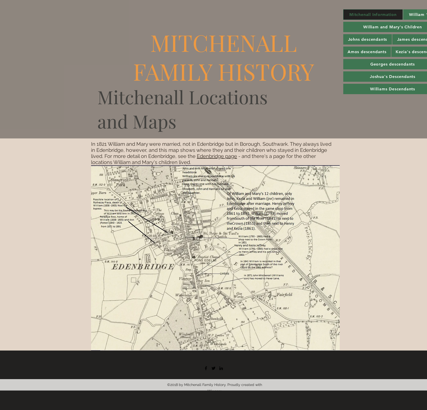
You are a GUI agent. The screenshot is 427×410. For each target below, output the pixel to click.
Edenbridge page (217, 156)
